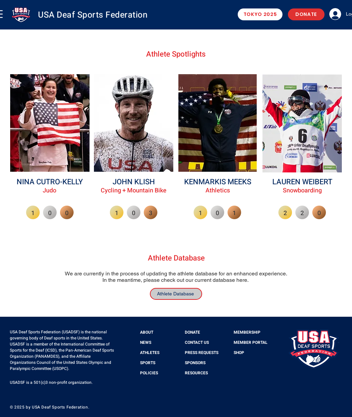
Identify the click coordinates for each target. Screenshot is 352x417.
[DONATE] (306, 14)
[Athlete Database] (176, 294)
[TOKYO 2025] (260, 14)
